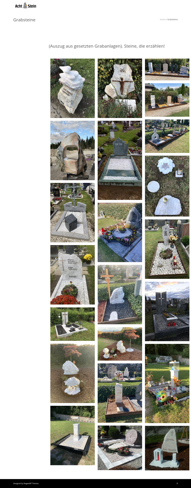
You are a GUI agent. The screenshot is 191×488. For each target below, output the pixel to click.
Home (163, 19)
